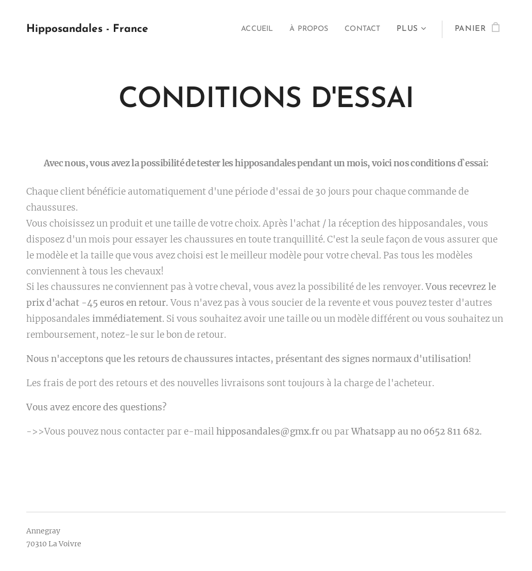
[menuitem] (247, 29)
